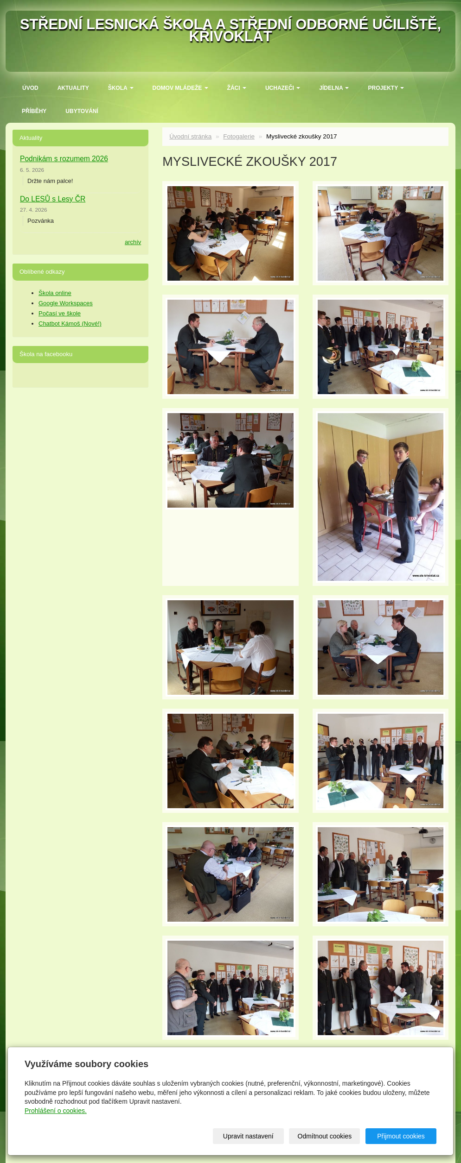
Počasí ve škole (59, 313)
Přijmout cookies (401, 1136)
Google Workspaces (65, 303)
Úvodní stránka (190, 136)
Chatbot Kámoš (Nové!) (70, 323)
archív (133, 242)
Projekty (386, 88)
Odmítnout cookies (325, 1136)
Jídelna (334, 88)
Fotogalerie (239, 136)
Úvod (30, 88)
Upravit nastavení (248, 1136)
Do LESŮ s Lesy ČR (52, 199)
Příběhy (34, 111)
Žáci (236, 88)
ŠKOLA (121, 88)
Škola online (54, 292)
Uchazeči (282, 88)
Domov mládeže (180, 88)
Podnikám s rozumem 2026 (64, 159)
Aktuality (73, 88)
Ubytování (81, 111)
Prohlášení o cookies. (56, 1110)
